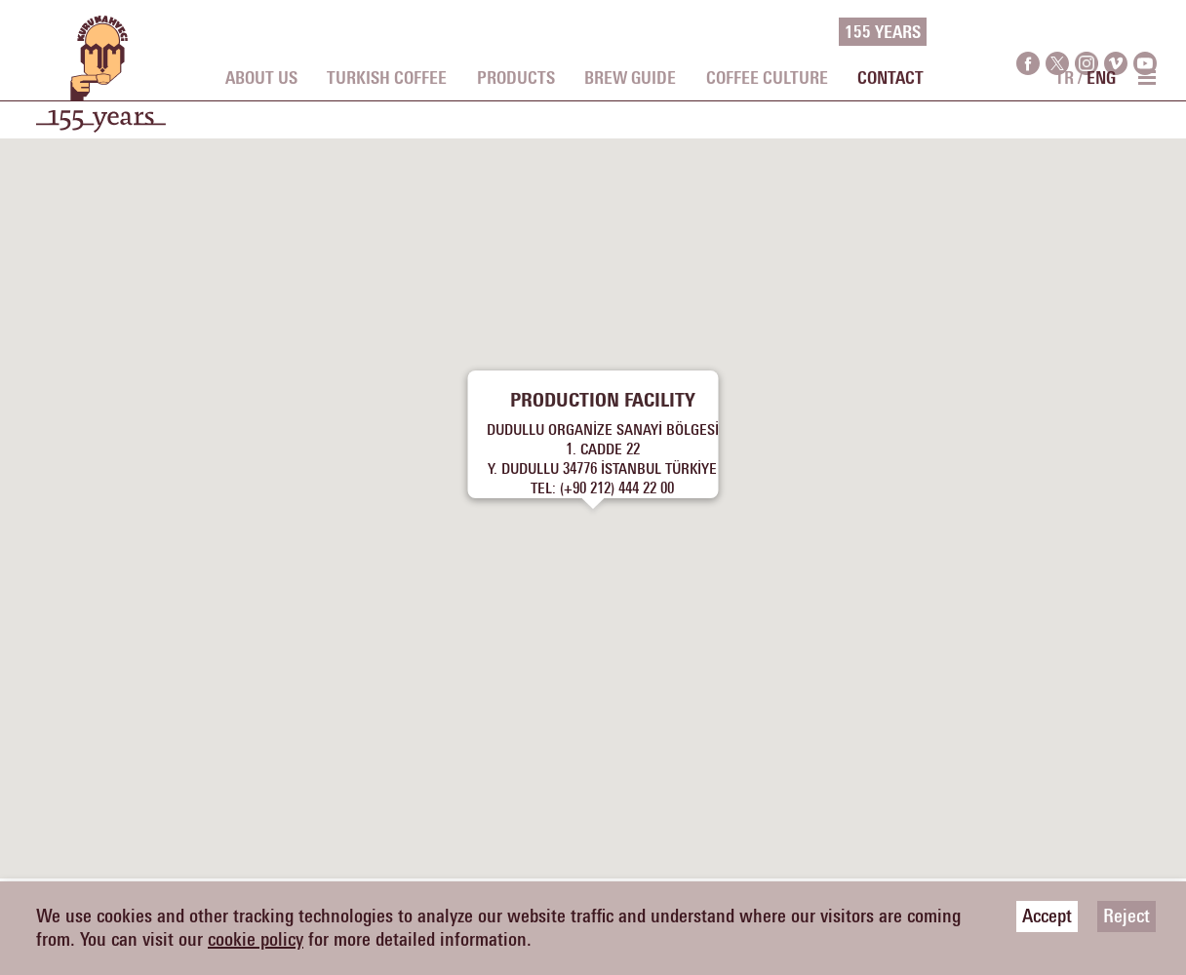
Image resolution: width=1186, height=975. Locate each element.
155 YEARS (883, 33)
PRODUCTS (516, 79)
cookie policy (255, 940)
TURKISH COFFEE (387, 79)
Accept (1047, 916)
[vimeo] (1115, 32)
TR (1064, 79)
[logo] (101, 84)
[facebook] (1028, 32)
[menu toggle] (1146, 77)
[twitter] (1057, 32)
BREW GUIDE (630, 79)
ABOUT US (261, 79)
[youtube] (1145, 32)
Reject (1126, 916)
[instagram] (1086, 32)
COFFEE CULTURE (767, 79)
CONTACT (890, 79)
